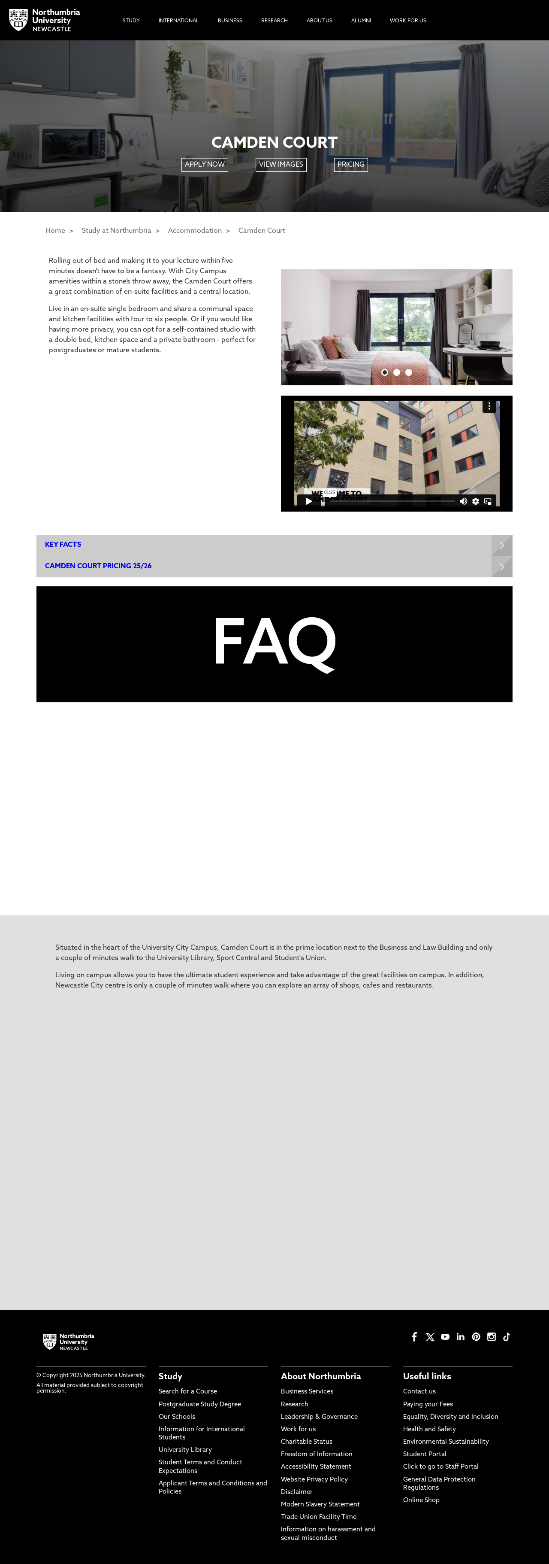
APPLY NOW (205, 165)
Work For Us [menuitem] (408, 21)
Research (294, 1405)
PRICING (351, 165)
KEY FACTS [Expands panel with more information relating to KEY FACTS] (63, 545)
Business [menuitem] (230, 21)
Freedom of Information (317, 1454)
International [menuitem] (179, 21)
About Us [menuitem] (319, 21)
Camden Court (261, 231)
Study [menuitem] (131, 21)
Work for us (298, 1430)
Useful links (427, 1377)
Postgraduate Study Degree (200, 1405)
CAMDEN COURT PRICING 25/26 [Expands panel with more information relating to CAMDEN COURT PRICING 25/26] (98, 566)
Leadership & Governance (319, 1417)
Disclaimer (297, 1492)
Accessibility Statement (316, 1467)
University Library (185, 1450)
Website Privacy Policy (314, 1480)
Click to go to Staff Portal (441, 1467)
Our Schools (177, 1417)
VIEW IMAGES (281, 165)
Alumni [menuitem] (361, 21)
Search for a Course (188, 1392)
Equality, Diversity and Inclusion (450, 1417)
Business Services (307, 1392)
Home (55, 231)
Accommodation (195, 231)
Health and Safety (429, 1430)
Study (170, 1377)
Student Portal (424, 1454)
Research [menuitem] (274, 21)
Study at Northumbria (116, 231)
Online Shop (421, 1500)
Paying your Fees (428, 1405)
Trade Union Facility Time (318, 1517)
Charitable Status (306, 1442)
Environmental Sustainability (446, 1442)
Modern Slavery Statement (320, 1505)
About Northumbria (321, 1377)
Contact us (419, 1392)
